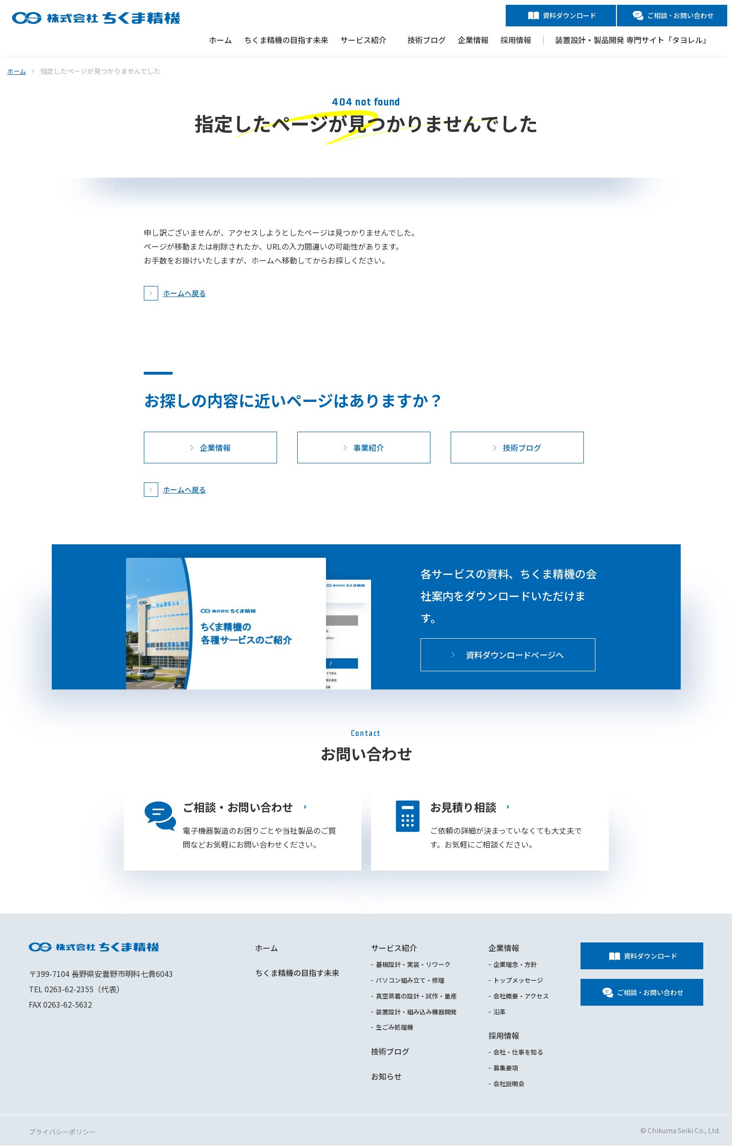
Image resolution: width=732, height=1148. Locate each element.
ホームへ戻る (184, 293)
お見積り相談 (464, 807)
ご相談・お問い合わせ (240, 807)
